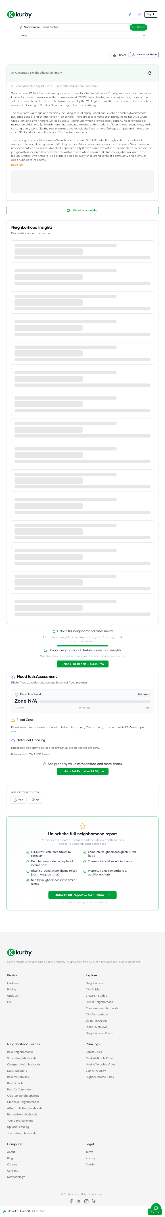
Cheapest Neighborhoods (23, 1064)
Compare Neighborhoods (102, 1008)
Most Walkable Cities (99, 1058)
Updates (13, 996)
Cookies (91, 1164)
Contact (12, 1171)
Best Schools (15, 1083)
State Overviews (96, 1027)
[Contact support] (154, 1206)
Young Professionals (20, 1121)
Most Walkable (17, 1071)
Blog (10, 1158)
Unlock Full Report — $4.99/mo (82, 664)
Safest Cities (94, 1052)
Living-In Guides (96, 1021)
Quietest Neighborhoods (23, 1096)
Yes (18, 801)
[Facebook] (71, 1201)
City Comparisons (97, 1014)
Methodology (16, 1177)
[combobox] (82, 35)
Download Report (144, 54)
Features (13, 983)
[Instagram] (86, 1201)
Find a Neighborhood (99, 1002)
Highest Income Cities (100, 1077)
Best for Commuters (20, 1089)
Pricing (11, 989)
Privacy (91, 1158)
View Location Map (82, 210)
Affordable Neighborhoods (24, 1108)
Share (119, 55)
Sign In (151, 14)
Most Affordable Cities (100, 1064)
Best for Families (18, 1077)
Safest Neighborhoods (21, 1058)
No (35, 801)
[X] (79, 1201)
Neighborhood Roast (99, 1033)
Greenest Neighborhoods (23, 1102)
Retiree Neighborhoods (22, 1114)
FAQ (10, 1002)
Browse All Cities (96, 996)
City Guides (93, 989)
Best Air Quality (96, 1071)
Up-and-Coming (18, 1127)
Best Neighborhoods (20, 1052)
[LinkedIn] (94, 1201)
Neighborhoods (96, 983)
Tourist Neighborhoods (21, 1133)
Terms (89, 1152)
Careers (12, 1164)
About (11, 1152)
